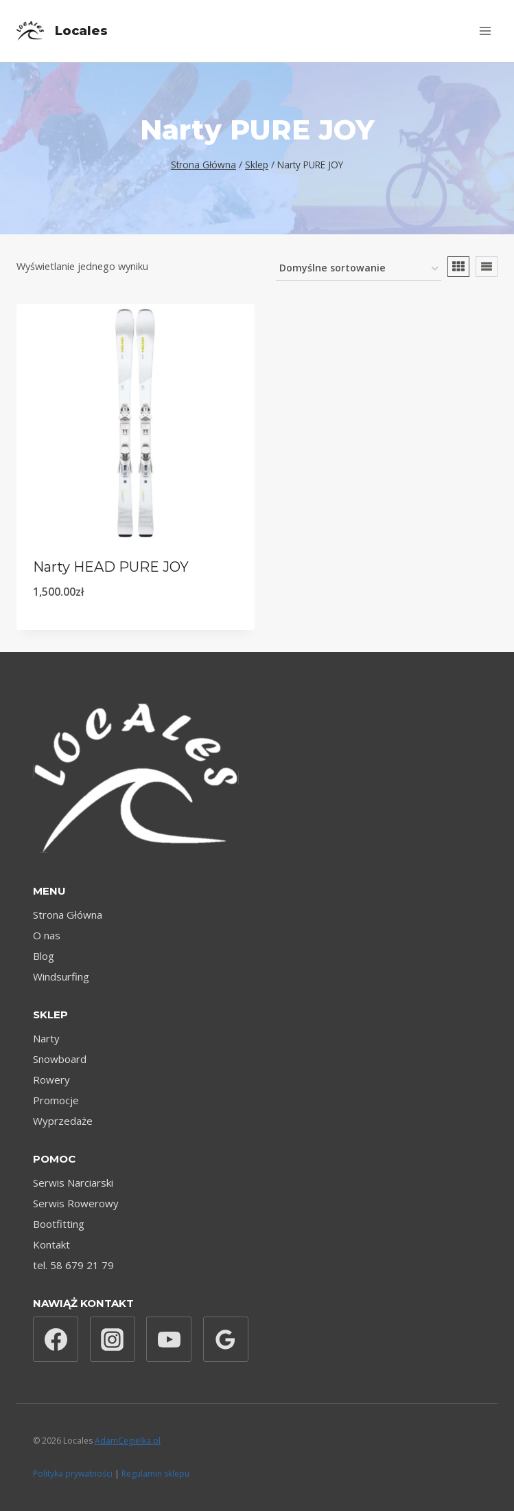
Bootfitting (58, 1224)
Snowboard (59, 1059)
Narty (46, 1038)
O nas (46, 935)
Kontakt (51, 1244)
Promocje (56, 1100)
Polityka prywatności (73, 1473)
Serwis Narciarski (73, 1182)
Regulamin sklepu (155, 1473)
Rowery (51, 1079)
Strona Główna (67, 914)
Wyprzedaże (63, 1121)
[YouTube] (168, 1339)
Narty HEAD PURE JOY (111, 567)
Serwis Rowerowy (76, 1203)
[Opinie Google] (225, 1339)
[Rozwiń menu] (485, 30)
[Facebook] (55, 1339)
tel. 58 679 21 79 (73, 1265)
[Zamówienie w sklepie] (358, 269)
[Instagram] (112, 1339)
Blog (43, 956)
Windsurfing (61, 976)
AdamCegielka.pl (128, 1440)
